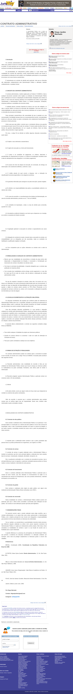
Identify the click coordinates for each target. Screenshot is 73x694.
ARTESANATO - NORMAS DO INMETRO (58, 136)
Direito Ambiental (39, 667)
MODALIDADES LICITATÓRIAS (56, 64)
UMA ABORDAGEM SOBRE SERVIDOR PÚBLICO (60, 109)
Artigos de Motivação (22, 666)
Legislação (20, 678)
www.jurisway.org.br (26, 614)
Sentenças (20, 680)
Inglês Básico (57, 659)
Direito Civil (38, 657)
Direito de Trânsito (40, 675)
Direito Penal (39, 658)
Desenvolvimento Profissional (60, 657)
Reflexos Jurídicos (21, 676)
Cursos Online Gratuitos (23, 656)
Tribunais (20, 677)
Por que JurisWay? (3, 657)
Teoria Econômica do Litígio (41, 682)
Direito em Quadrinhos (22, 682)
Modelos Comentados (22, 663)
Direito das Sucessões (40, 676)
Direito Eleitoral (39, 677)
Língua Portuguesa (58, 658)
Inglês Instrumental (58, 660)
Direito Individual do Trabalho (42, 661)
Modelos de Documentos (23, 662)
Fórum (19, 686)
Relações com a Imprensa (60, 662)
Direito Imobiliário (39, 669)
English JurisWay (21, 687)
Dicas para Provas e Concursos (24, 661)
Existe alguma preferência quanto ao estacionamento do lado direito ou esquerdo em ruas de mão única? (60, 68)
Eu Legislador (21, 670)
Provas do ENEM (21, 660)
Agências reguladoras (54, 134)
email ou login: (6, 639)
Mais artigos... (69, 72)
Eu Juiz (19, 671)
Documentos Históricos (22, 685)
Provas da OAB (21, 658)
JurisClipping (20, 669)
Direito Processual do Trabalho (42, 664)
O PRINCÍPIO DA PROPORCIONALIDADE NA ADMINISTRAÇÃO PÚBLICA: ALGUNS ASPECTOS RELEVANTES (60, 123)
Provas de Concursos (22, 659)
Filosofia (56, 661)
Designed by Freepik (4, 679)
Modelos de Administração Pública (57, 56)
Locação (38, 672)
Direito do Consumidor (40, 668)
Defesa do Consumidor (22, 675)
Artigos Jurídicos (20, 26)
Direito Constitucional (40, 679)
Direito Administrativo (29, 26)
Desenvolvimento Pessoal (60, 656)
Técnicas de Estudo (58, 663)
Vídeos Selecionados (22, 657)
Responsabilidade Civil (40, 674)
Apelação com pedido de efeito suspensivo (59, 61)
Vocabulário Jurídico (22, 673)
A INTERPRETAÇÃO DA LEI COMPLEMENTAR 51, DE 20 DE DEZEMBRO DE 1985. (60, 139)
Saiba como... (36, 52)
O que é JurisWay (3, 656)
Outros (37, 683)
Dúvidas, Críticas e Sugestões (6, 672)
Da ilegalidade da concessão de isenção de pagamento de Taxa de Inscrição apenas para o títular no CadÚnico (60, 119)
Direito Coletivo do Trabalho (41, 662)
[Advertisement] (36, 16)
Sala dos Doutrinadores (10, 26)
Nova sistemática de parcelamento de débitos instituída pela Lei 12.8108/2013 (59, 116)
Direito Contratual (39, 680)
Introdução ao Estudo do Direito (42, 656)
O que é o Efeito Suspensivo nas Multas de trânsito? (61, 59)
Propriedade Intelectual (40, 673)
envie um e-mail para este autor (58, 48)
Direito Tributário (39, 671)
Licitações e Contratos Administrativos (43, 678)
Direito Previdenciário (40, 670)
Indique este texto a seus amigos (65, 26)
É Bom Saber (20, 672)
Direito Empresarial (40, 659)
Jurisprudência (21, 679)
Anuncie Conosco (3, 666)
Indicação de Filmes (22, 683)
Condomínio (38, 665)
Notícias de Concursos (22, 668)
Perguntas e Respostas (22, 664)
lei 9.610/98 (9, 608)
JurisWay (2, 26)
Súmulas (20, 681)
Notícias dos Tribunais (22, 667)
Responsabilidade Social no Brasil (6, 660)
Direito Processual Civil (40, 663)
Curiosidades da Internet (23, 684)
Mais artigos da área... (67, 141)
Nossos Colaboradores (4, 658)
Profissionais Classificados (5, 659)
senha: (4, 643)
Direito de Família (39, 660)
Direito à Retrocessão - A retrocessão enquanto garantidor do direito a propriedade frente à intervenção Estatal (60, 127)
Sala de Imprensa (21, 674)
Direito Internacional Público (41, 681)
